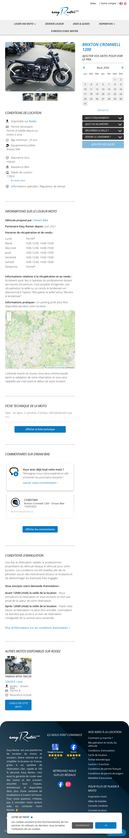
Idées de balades (97, 801)
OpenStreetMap (59, 368)
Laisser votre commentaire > (40, 482)
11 (91, 89)
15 (115, 89)
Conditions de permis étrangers (105, 773)
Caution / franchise (98, 764)
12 (97, 89)
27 (103, 98)
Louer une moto (24, 23)
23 (121, 94)
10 (85, 89)
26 (97, 98)
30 (121, 98)
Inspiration (106, 23)
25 (91, 98)
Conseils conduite (98, 805)
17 (85, 94)
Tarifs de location (97, 755)
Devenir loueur (54, 23)
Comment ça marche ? (100, 738)
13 (103, 89)
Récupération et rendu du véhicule (102, 744)
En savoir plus (18, 180)
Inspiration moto (97, 796)
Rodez (32, 121)
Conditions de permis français (104, 768)
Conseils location (97, 810)
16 (121, 89)
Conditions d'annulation (101, 750)
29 (115, 98)
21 (109, 94)
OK (106, 825)
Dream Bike (41, 220)
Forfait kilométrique (99, 759)
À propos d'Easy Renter (64, 31)
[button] (9, 314)
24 (85, 98)
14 (109, 89)
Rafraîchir (103, 110)
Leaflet (48, 368)
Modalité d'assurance (100, 778)
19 (97, 94)
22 (115, 94)
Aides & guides (81, 23)
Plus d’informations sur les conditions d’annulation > (37, 627)
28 (109, 98)
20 (103, 94)
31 (85, 103)
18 (91, 94)
